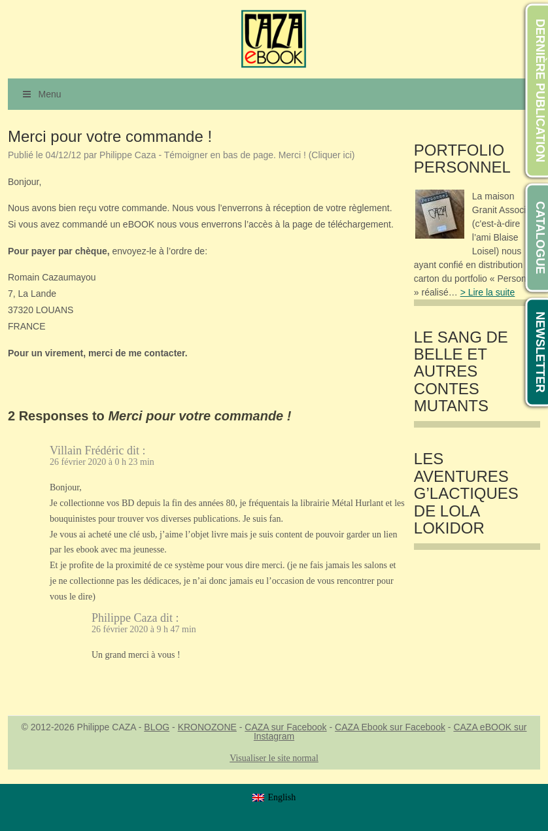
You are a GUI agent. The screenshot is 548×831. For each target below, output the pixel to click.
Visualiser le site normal (274, 758)
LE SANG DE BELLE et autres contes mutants (461, 372)
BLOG (156, 727)
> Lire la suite (487, 292)
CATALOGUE (540, 237)
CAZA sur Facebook (285, 727)
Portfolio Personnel (462, 159)
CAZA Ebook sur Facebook (390, 727)
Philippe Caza (124, 617)
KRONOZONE (207, 727)
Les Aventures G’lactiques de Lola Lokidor (466, 493)
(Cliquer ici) (332, 155)
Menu (41, 94)
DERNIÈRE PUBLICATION (540, 91)
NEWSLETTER (540, 352)
